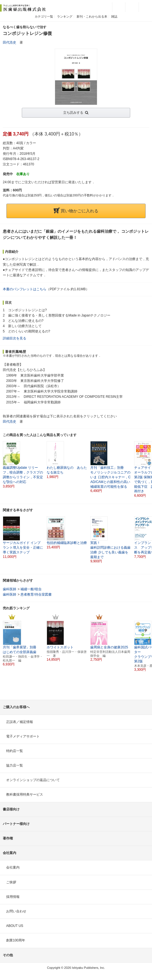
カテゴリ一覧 (44, 16)
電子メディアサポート (23, 736)
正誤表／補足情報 (19, 722)
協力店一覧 (14, 765)
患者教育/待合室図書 (35, 594)
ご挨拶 (11, 882)
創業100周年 (15, 940)
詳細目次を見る (14, 338)
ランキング (64, 16)
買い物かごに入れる (76, 210)
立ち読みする (73, 113)
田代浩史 (9, 42)
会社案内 (13, 867)
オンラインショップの (33, 780)
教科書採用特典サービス (24, 794)
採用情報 (13, 897)
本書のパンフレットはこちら (24, 289)
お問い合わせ (16, 911)
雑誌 (114, 16)
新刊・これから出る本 (92, 16)
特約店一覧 (14, 751)
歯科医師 (9, 589)
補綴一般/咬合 (30, 589)
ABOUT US (14, 926)
